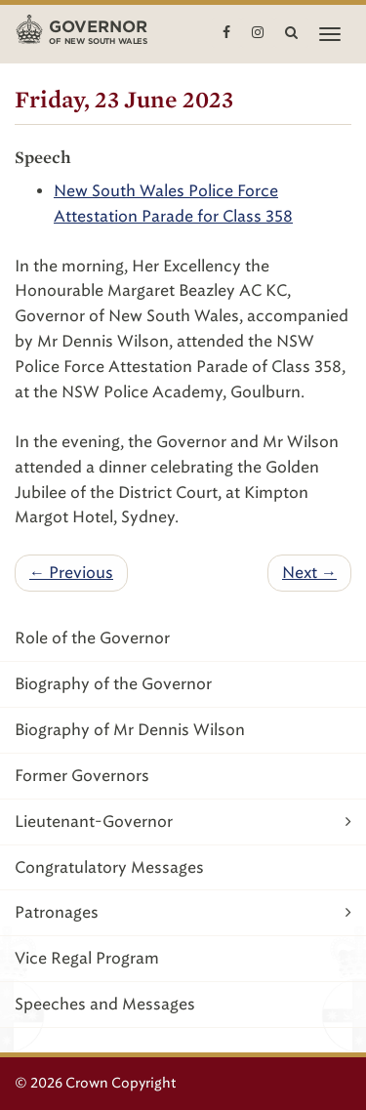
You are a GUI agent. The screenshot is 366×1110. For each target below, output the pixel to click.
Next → (309, 572)
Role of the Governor (92, 638)
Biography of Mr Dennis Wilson (130, 729)
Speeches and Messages (105, 1004)
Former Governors (82, 775)
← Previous (71, 572)
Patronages (183, 912)
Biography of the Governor (113, 684)
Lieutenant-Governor (183, 821)
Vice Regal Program (87, 958)
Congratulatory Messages (109, 867)
